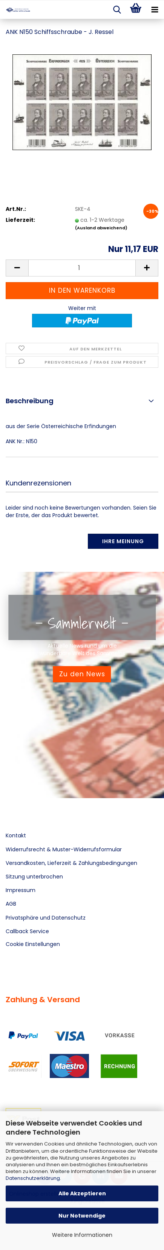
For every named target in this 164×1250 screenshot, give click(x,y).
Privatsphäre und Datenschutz (46, 917)
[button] (17, 268)
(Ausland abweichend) (101, 228)
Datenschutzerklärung (33, 1178)
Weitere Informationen (82, 1235)
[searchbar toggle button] (116, 9)
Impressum (20, 890)
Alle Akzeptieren (82, 1193)
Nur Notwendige (82, 1215)
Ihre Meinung (123, 541)
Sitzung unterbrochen (34, 876)
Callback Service (27, 931)
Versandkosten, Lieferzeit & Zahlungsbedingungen (71, 863)
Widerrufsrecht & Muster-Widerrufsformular (64, 849)
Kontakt (16, 835)
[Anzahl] (82, 268)
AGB (11, 904)
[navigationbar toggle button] (154, 9)
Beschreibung (30, 400)
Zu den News (82, 674)
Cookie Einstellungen (33, 944)
